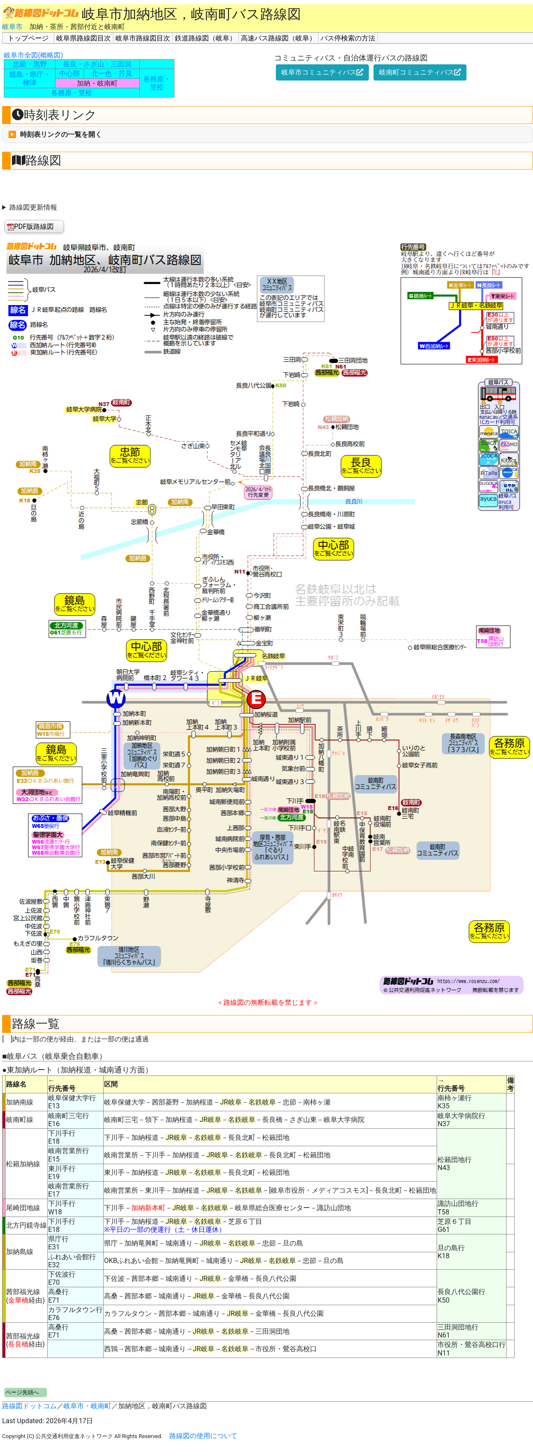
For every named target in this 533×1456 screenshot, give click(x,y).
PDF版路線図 (30, 226)
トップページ (28, 38)
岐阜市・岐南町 (87, 1406)
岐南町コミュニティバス (420, 72)
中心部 (69, 73)
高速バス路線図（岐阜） (278, 38)
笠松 (157, 87)
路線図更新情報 (33, 207)
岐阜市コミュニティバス (322, 72)
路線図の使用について (203, 1436)
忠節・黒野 (30, 64)
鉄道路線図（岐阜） (205, 38)
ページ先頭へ (22, 1392)
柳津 (30, 82)
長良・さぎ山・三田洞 (97, 64)
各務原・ (157, 79)
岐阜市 (12, 27)
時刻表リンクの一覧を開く (61, 134)
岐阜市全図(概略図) (33, 55)
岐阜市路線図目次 (143, 38)
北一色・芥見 (111, 73)
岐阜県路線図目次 (83, 38)
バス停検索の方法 (348, 38)
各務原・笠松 (71, 93)
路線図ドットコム (29, 1406)
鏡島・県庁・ (29, 74)
